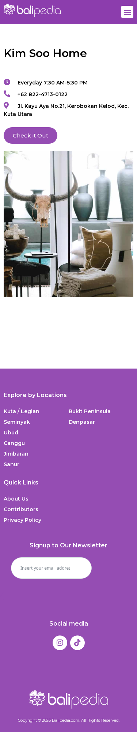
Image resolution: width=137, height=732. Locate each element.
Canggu (14, 443)
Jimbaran (16, 453)
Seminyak (17, 422)
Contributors (21, 509)
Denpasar (82, 422)
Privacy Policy (22, 520)
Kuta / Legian (21, 411)
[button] (127, 12)
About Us (16, 498)
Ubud (11, 432)
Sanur (11, 464)
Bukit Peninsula (90, 411)
